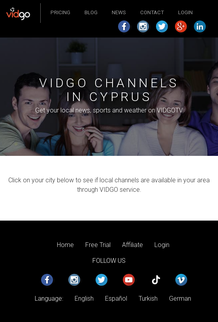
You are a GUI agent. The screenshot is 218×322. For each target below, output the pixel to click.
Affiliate (132, 245)
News (119, 12)
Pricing (60, 12)
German (180, 298)
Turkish (148, 298)
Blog (91, 12)
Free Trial (98, 245)
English (84, 298)
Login (185, 12)
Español (116, 298)
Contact (152, 12)
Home (65, 245)
